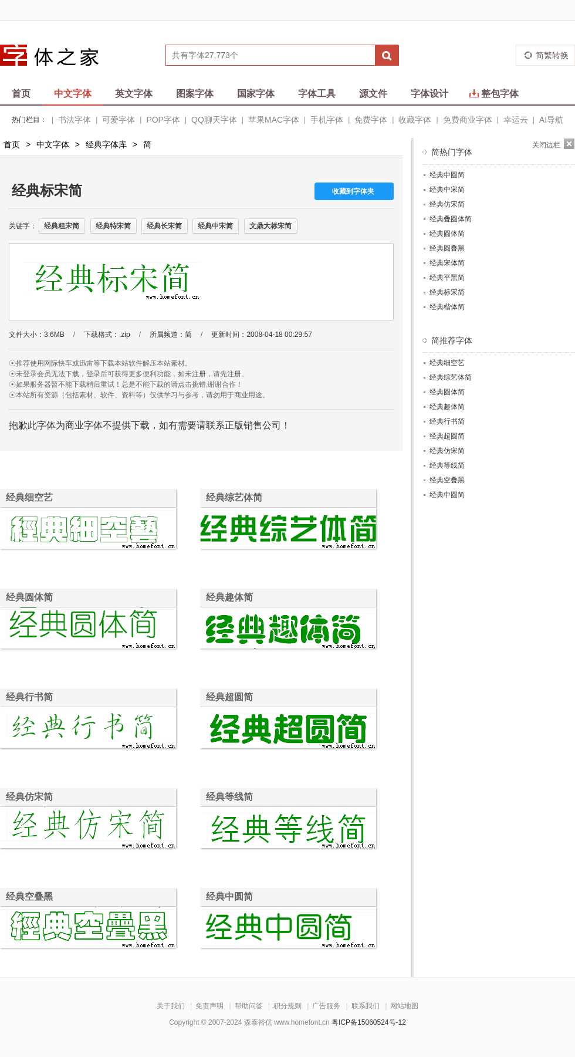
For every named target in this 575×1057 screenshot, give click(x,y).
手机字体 (326, 119)
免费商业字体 (467, 119)
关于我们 (171, 1006)
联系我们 (365, 1006)
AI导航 (551, 119)
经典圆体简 (29, 597)
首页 (21, 94)
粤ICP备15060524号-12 (369, 1022)
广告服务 (326, 1006)
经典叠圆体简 (450, 219)
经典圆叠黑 (447, 248)
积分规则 (287, 1006)
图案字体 (195, 94)
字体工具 (317, 94)
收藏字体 (414, 119)
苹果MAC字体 (273, 119)
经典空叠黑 (29, 896)
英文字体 (134, 94)
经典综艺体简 (234, 497)
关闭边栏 (546, 145)
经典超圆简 (229, 697)
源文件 (373, 94)
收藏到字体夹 (353, 191)
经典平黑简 (447, 277)
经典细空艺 (29, 497)
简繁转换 (552, 55)
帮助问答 (249, 1006)
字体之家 (57, 55)
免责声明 (209, 1006)
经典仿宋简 (29, 796)
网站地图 (404, 1006)
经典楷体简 (447, 307)
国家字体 (256, 94)
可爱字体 (118, 119)
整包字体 (494, 94)
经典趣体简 (229, 597)
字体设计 (429, 94)
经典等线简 (229, 796)
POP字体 (163, 119)
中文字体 (73, 94)
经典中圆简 (229, 896)
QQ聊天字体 (214, 119)
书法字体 (74, 119)
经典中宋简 (447, 189)
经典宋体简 (447, 263)
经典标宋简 (447, 292)
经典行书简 (29, 697)
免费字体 (370, 119)
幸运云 (515, 119)
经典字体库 (106, 144)
